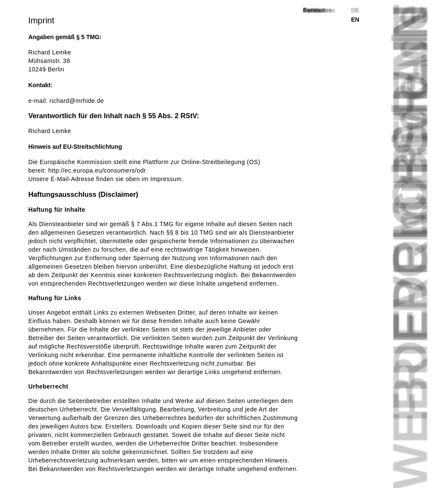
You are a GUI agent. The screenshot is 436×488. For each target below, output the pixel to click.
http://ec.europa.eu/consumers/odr (97, 170)
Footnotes (317, 10)
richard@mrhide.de (76, 100)
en (355, 19)
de (355, 10)
